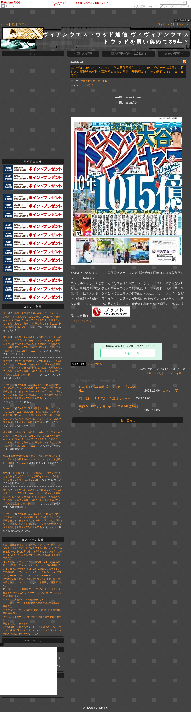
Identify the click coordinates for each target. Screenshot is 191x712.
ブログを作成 (170, 6)
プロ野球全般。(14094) (94, 81)
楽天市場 (184, 6)
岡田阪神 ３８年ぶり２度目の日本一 (105, 398)
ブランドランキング (83, 320)
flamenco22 (9, 384)
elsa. (5, 313)
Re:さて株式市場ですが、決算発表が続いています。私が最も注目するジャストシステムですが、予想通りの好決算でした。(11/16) (33, 459)
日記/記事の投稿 (33, 539)
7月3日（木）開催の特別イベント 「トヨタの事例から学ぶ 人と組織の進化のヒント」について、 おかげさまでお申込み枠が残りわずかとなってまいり (32, 630)
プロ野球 (88, 85)
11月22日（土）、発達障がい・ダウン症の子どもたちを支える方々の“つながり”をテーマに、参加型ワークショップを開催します (32, 592)
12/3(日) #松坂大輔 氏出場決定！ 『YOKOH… (107, 388)
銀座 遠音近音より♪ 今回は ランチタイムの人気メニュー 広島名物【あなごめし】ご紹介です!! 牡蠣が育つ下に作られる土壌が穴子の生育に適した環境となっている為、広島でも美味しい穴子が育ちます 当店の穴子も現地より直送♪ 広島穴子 (33, 551)
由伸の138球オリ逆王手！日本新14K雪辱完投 (108, 408)
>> (145, 6)
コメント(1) (153, 373)
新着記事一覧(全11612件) (128, 53)
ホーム (4, 24)
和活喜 (6, 337)
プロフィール (24, 24)
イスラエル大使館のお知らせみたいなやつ (24, 599)
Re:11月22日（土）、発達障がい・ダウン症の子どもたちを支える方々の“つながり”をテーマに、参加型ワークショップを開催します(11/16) (32, 476)
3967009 (180, 20)
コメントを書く (174, 373)
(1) (83, 75)
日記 (12, 24)
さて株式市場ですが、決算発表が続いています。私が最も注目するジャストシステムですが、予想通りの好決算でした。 (32, 582)
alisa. (5, 456)
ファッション (12, 6)
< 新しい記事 (83, 53)
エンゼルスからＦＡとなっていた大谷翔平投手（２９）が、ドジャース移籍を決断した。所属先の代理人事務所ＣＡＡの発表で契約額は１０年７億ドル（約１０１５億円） (127, 71)
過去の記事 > (174, 53)
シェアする (94, 364)
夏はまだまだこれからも (15, 623)
